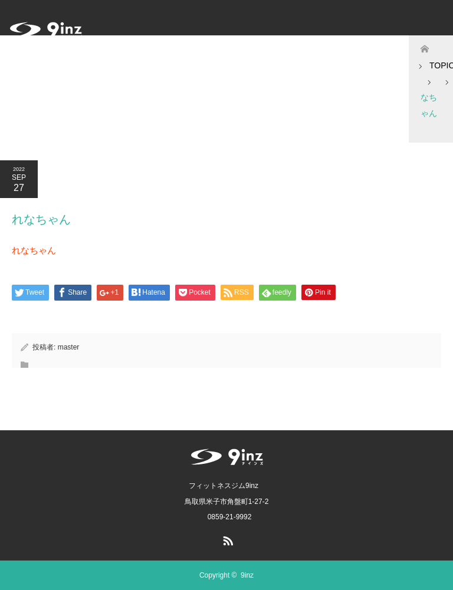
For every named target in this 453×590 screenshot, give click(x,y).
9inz (247, 575)
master (69, 347)
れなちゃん (34, 250)
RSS (226, 539)
